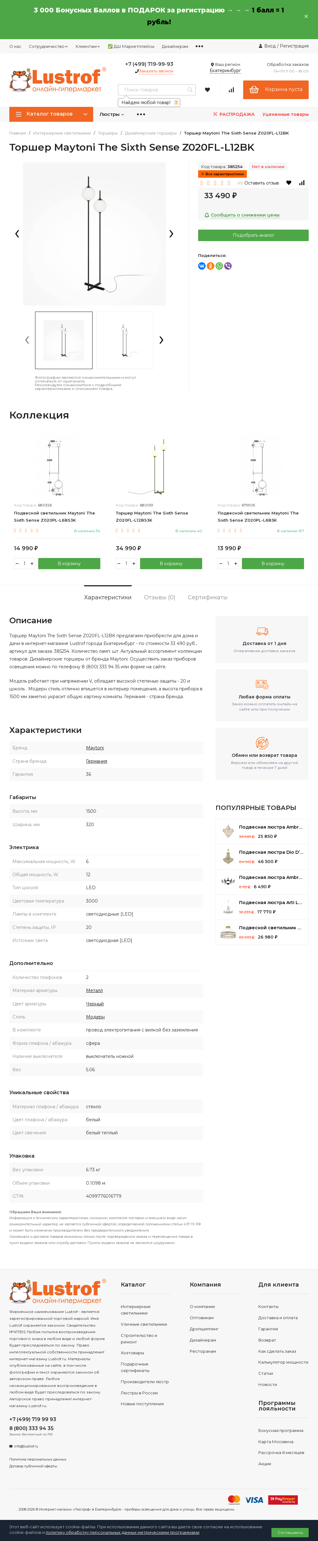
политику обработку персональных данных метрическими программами (122, 1532)
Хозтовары (132, 1352)
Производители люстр (145, 1381)
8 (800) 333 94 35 (31, 1428)
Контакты (268, 1306)
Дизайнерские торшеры (151, 133)
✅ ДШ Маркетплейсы (131, 46)
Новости (267, 1384)
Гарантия (268, 1328)
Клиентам (88, 46)
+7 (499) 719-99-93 (149, 64)
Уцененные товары (285, 114)
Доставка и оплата (278, 1317)
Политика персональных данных (37, 1459)
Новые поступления (142, 1403)
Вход (270, 46)
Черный (95, 1004)
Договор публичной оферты (33, 1466)
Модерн (95, 1017)
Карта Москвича (275, 1441)
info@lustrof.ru (26, 1446)
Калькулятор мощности (283, 1362)
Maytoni (95, 748)
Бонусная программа (280, 1430)
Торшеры (108, 133)
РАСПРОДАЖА (233, 114)
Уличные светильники (144, 1324)
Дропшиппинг (204, 1328)
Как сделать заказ (277, 1351)
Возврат (267, 1340)
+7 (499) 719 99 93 (32, 1419)
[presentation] (17, 234)
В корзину (69, 563)
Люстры (112, 114)
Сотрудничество (48, 46)
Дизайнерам (175, 46)
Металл (94, 990)
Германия (96, 761)
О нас (15, 46)
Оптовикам (202, 1317)
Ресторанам (203, 1351)
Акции (264, 1463)
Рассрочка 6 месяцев (281, 1452)
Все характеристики (222, 174)
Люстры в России (139, 1392)
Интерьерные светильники (62, 133)
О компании (202, 1306)
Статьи (265, 1373)
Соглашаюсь (290, 1532)
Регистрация (294, 46)
